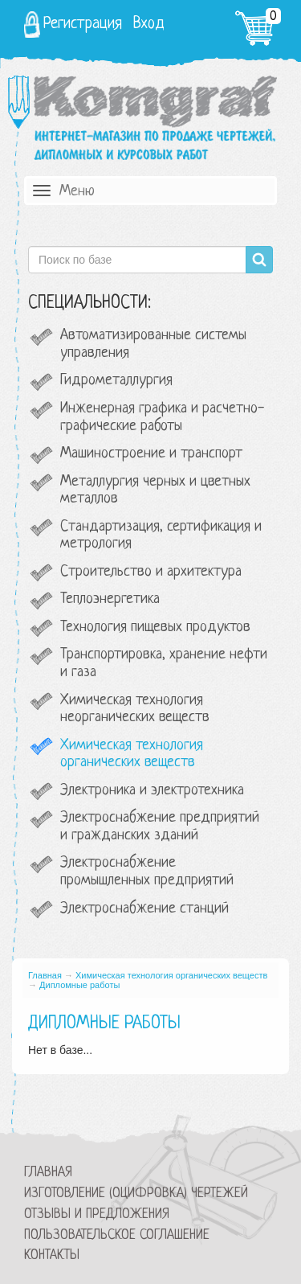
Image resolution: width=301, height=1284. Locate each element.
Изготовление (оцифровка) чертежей (136, 1193)
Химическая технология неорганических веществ (134, 709)
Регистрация (82, 24)
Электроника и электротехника (152, 790)
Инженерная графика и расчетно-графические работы (162, 417)
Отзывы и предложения (96, 1214)
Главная (45, 975)
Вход (149, 24)
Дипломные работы (79, 985)
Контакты (51, 1255)
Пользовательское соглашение (116, 1235)
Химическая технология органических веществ (131, 754)
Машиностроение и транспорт (151, 453)
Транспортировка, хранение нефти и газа (163, 663)
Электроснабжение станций (144, 908)
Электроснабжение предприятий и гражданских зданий (159, 827)
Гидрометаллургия (116, 380)
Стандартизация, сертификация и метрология (161, 536)
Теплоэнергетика (110, 599)
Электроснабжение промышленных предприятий (147, 872)
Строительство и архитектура (151, 572)
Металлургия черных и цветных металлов (155, 491)
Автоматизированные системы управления (153, 344)
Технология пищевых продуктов (155, 627)
